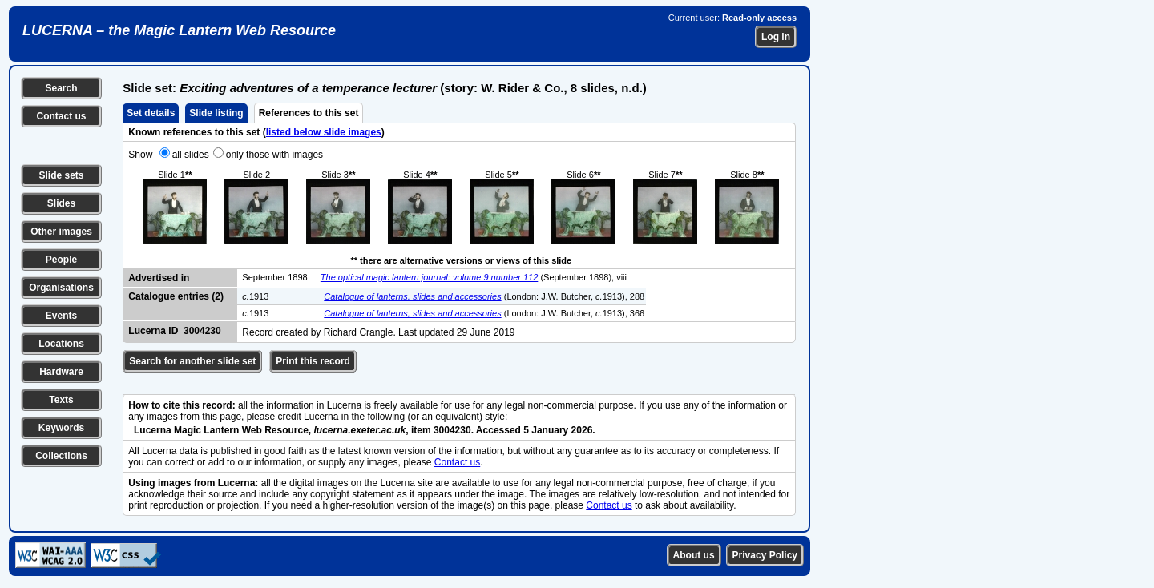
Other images (61, 231)
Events (61, 315)
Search (61, 88)
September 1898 (274, 277)
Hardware (61, 371)
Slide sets (60, 175)
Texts (61, 399)
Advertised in (158, 278)
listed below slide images (323, 132)
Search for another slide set (192, 361)
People (61, 259)
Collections (61, 455)
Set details (151, 113)
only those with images (274, 154)
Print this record (313, 361)
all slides (190, 154)
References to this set (309, 113)
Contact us (61, 116)
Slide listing (216, 113)
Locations (61, 343)
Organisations (61, 287)
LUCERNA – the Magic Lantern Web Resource (179, 30)
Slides (61, 203)
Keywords (61, 427)
